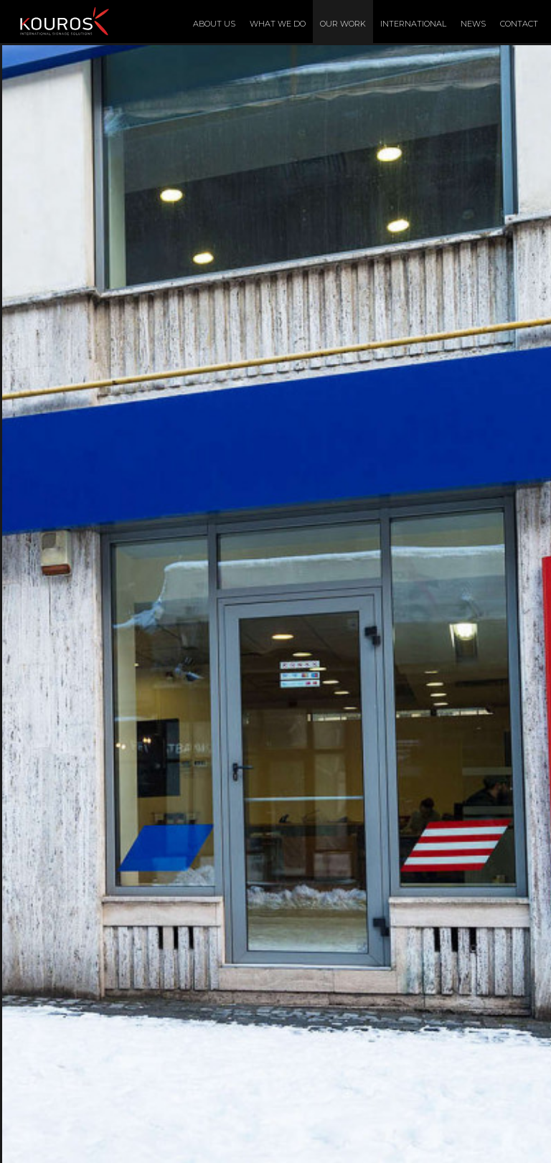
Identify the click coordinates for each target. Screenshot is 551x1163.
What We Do (278, 24)
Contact (519, 24)
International (413, 24)
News (473, 24)
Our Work (343, 24)
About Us (214, 24)
